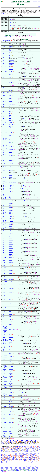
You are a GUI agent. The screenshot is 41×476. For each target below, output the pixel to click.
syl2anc (10, 71)
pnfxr (10, 55)
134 (6, 365)
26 (4, 95)
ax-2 (22, 446)
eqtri (10, 307)
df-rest (11, 469)
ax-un (14, 448)
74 (3, 203)
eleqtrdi (10, 399)
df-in (17, 456)
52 (3, 160)
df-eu (20, 454)
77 (3, 227)
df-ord (30, 459)
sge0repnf (11, 163)
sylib (10, 236)
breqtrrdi (11, 223)
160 (4, 397)
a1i (9, 49)
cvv (10, 441)
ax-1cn (33, 448)
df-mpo (20, 461)
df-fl (33, 467)
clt (12, 443)
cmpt (2, 442)
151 (4, 379)
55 (4, 435)
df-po (13, 458)
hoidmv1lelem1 (12, 182)
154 (6, 384)
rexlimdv (11, 337)
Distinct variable (8, 36)
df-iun (22, 457)
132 (5, 343)
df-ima (21, 459)
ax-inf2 (18, 448)
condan (10, 387)
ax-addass (34, 449)
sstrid (10, 212)
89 (5, 230)
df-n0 (14, 465)
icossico (11, 135)
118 (5, 307)
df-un (13, 456)
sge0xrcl (11, 104)
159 (4, 395)
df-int (18, 457)
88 (5, 228)
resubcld (11, 46)
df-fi (19, 463)
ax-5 (35, 446)
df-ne (5, 455)
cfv (15, 442)
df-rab (30, 455)
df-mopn (2, 470)
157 (7, 394)
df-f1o (32, 460)
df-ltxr (19, 464)
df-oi (31, 463)
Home (5, 5)
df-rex (17, 455)
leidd (10, 128)
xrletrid (10, 395)
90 (3, 236)
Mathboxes (16, 5)
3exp (10, 334)
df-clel (33, 454)
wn (7, 440)
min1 (10, 130)
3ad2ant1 (11, 240)
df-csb (5, 456)
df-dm (9, 459)
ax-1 (20, 446)
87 (3, 228)
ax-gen (28, 446)
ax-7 (4, 447)
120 (4, 311)
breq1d (10, 276)
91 (5, 236)
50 (5, 155)
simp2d (10, 216)
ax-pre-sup (33, 451)
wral (35, 440)
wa (13, 440)
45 (5, 139)
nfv (9, 113)
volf (10, 115)
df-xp (32, 458)
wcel (27, 440)
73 (5, 340)
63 (3, 185)
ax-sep (36, 447)
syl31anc (11, 221)
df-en (2, 463)
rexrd (10, 74)
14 (3, 66)
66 (3, 189)
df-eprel (8, 458)
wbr (35, 441)
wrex (2, 441)
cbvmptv (11, 262)
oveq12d (11, 257)
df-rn (13, 459)
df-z (18, 465)
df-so (17, 458)
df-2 (6, 465)
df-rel (36, 458)
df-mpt (34, 457)
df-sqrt (24, 468)
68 (3, 194)
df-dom (6, 463)
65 (5, 188)
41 (3, 138)
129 (5, 339)
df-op (10, 457)
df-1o (21, 462)
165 (6, 406)
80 (3, 220)
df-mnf (10, 464)
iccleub (10, 389)
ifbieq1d (11, 279)
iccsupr (10, 353)
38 (6, 122)
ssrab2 (10, 175)
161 (4, 399)
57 (3, 188)
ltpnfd (10, 90)
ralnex (10, 383)
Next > (39, 1)
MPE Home (8, 5)
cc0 (36, 442)
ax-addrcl (11, 449)
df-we (28, 458)
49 (3, 155)
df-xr (14, 464)
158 (4, 393)
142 (6, 366)
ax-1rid (22, 450)
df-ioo (11, 467)
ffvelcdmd (11, 124)
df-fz (24, 467)
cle (16, 443)
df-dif (9, 456)
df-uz (22, 465)
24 (7, 92)
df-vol (32, 470)
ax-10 (15, 447)
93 (3, 240)
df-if (33, 456)
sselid (10, 95)
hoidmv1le (15, 472)
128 (4, 337)
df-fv (36, 460)
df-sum (6, 469)
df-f (21, 460)
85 (3, 223)
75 (3, 230)
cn (25, 443)
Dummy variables (6, 40)
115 (4, 295)
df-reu (26, 455)
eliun (10, 233)
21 (6, 82)
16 (5, 71)
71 (5, 197)
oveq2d (10, 408)
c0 (18, 441)
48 (3, 150)
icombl (10, 80)
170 (6, 422)
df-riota (7, 461)
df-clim (33, 468)
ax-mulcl (16, 449)
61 (5, 181)
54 (5, 166)
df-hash (7, 468)
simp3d (10, 215)
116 (4, 299)
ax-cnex (22, 448)
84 (5, 221)
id (9, 404)
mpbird (10, 166)
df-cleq (29, 454)
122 (4, 330)
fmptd (10, 101)
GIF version (39, 6)
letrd (10, 436)
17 (6, 71)
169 (4, 418)
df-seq (37, 467)
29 (4, 104)
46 (6, 145)
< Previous (35, 1)
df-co (5, 459)
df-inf (27, 463)
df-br (26, 457)
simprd (10, 433)
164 (4, 406)
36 (3, 124)
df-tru (35, 453)
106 (4, 267)
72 (5, 198)
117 (4, 304)
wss (15, 441)
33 (5, 154)
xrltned (10, 157)
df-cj (11, 468)
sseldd (10, 188)
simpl (10, 191)
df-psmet (21, 469)
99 (3, 252)
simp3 (10, 321)
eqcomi (10, 292)
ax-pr (10, 448)
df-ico (16, 467)
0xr (9, 52)
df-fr (20, 458)
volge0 (10, 85)
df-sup (23, 463)
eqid (10, 98)
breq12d (11, 422)
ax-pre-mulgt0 (26, 451)
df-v (33, 455)
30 (3, 154)
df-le (23, 464)
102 (6, 257)
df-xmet (26, 469)
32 (3, 111)
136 (4, 355)
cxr (8, 443)
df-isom (2, 461)
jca (9, 346)
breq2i (10, 299)
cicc (34, 443)
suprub (10, 218)
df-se (24, 458)
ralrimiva (11, 370)
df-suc (5, 460)
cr (32, 442)
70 (3, 197)
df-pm (37, 462)
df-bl (36, 469)
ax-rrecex (33, 450)
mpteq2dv (11, 414)
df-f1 (25, 460)
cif (22, 441)
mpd (10, 339)
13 (3, 63)
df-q (26, 465)
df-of (25, 461)
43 (6, 132)
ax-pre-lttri (6, 451)
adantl (10, 373)
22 (3, 87)
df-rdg (16, 462)
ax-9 (11, 447)
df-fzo (29, 467)
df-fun (14, 460)
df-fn (18, 460)
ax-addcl (5, 449)
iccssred (11, 170)
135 (4, 347)
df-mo (16, 454)
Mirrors (2, 5)
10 (4, 92)
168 (4, 414)
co (24, 442)
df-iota (9, 460)
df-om (29, 461)
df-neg (32, 464)
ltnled (10, 197)
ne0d (10, 213)
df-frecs (2, 462)
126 (4, 332)
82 (6, 220)
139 (6, 357)
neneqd (10, 160)
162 (4, 431)
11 (3, 60)
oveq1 (10, 401)
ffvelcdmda (11, 60)
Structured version (29, 5)
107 (4, 270)
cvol (3, 444)
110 (4, 279)
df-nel (9, 455)
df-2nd (37, 461)
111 (6, 281)
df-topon (12, 470)
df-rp (30, 465)
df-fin (16, 463)
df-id (4, 458)
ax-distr (7, 450)
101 (4, 257)
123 (6, 330)
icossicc (10, 50)
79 (6, 227)
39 (5, 124)
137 (6, 355)
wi (10, 440)
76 (3, 207)
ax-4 (32, 446)
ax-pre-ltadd (19, 451)
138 (4, 357)
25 (3, 93)
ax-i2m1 (12, 450)
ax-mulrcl (22, 449)
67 (3, 210)
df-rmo (21, 455)
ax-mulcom (28, 449)
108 (4, 273)
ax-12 (23, 447)
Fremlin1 (3, 13)
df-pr (6, 457)
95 (3, 244)
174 (4, 436)
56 (3, 208)
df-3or (27, 453)
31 (6, 154)
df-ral (13, 455)
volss (10, 142)
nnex (10, 47)
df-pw (37, 456)
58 (3, 177)
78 (5, 227)
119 (4, 328)
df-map (32, 462)
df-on (34, 459)
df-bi (16, 453)
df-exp (2, 468)
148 (6, 374)
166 (4, 408)
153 (4, 384)
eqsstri (10, 177)
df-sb (12, 454)
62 (3, 183)
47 (3, 146)
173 (4, 433)
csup (29, 442)
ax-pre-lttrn (13, 451)
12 (3, 71)
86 (3, 224)
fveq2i (10, 265)
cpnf (3, 443)
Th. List (12, 5)
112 (4, 284)
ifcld (10, 66)
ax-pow (5, 448)
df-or (23, 453)
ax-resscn (28, 448)
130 (7, 340)
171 (4, 427)
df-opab (30, 457)
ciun (26, 441)
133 (4, 365)
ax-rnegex (27, 450)
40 (7, 148)
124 (4, 331)
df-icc (20, 467)
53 (3, 166)
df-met (32, 469)
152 (6, 381)
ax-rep (31, 447)
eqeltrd (10, 397)
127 (4, 334)
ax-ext (27, 447)
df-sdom (11, 463)
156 (6, 387)
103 (4, 260)
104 (4, 262)
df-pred (25, 459)
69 (3, 198)
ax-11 (19, 447)
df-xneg (34, 465)
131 (4, 387)
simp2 (10, 319)
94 (3, 326)
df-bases (17, 470)
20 (5, 82)
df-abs (29, 468)
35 (3, 116)
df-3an (31, 453)
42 (6, 138)
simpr (10, 192)
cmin (21, 443)
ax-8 (7, 447)
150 (6, 377)
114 (4, 292)
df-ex (5, 454)
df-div (36, 464)
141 (4, 366)
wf (11, 442)
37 (5, 122)
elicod (10, 92)
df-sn (2, 457)
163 (4, 422)
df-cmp (23, 470)
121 (6, 328)
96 (5, 326)
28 (5, 101)
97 (3, 248)
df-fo (28, 460)
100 (4, 327)
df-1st (33, 461)
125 (6, 331)
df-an (19, 453)
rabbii (10, 304)
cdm (7, 442)
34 (3, 148)
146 (4, 381)
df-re (15, 468)
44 (3, 139)
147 (4, 373)
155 (4, 386)
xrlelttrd (11, 155)
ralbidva (11, 379)
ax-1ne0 (17, 450)
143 (4, 367)
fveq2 (10, 254)
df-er (28, 462)
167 (4, 411)
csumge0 (8, 444)
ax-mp (17, 446)
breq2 (10, 402)
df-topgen (16, 469)
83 (3, 221)
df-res (17, 459)
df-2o (24, 462)
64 (5, 186)
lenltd (10, 377)
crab (6, 441)
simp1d (10, 185)
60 (3, 186)
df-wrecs (7, 462)
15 (5, 66)
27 (3, 101)
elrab (10, 427)
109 (6, 327)
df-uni (14, 457)
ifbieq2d (11, 406)
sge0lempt (11, 149)
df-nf (9, 454)
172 (6, 431)
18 (3, 74)
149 (4, 377)
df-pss (25, 456)
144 (4, 369)
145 (4, 370)
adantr (10, 64)
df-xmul (6, 467)
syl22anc (11, 138)
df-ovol (28, 470)
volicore (11, 69)
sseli (10, 372)
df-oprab (15, 461)
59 (5, 177)
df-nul (29, 456)
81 (5, 220)
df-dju (35, 463)
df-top (8, 470)
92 (3, 339)
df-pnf (5, 464)
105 (4, 265)
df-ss (21, 456)
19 (6, 92)
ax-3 (25, 446)
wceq (22, 440)
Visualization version (36, 5)
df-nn (2, 465)
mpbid (10, 381)
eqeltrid (10, 267)
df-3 (10, 465)
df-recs (12, 462)
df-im (20, 468)
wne (31, 440)
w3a (17, 440)
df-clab (24, 454)
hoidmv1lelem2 (12, 329)
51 (6, 157)
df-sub (27, 464)
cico (29, 443)
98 (6, 326)
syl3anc (10, 146)
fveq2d (10, 260)
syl (9, 87)
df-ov (11, 461)
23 (5, 87)
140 (4, 359)
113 (4, 288)
